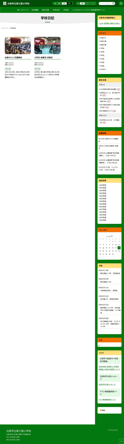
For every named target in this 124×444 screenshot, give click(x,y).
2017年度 (102, 209)
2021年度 (102, 198)
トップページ (23, 10)
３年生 (102, 55)
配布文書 (45, 10)
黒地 (69, 3)
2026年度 (102, 185)
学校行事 (103, 41)
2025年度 (102, 188)
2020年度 (102, 201)
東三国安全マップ (108, 111)
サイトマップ (113, 430)
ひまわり (103, 69)
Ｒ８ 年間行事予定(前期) (110, 89)
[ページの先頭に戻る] (121, 441)
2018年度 (102, 206)
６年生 (102, 66)
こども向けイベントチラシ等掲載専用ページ (88, 10)
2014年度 (102, 217)
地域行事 (103, 45)
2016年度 (102, 212)
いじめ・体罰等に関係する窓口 (109, 23)
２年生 (102, 52)
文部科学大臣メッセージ (107, 384)
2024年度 (102, 190)
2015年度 (102, 215)
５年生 (102, 62)
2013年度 (102, 220)
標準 (82, 3)
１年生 (102, 48)
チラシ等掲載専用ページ (107, 399)
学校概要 (35, 10)
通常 (59, 3)
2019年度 (102, 204)
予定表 (66, 10)
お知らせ (103, 38)
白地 (64, 3)
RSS (103, 410)
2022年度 (102, 196)
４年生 (102, 59)
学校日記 (56, 10)
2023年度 (102, 193)
